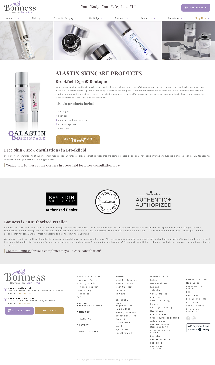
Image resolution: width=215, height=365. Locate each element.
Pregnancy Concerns (193, 310)
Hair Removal (158, 321)
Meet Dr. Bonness (127, 280)
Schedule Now (196, 7)
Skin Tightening (160, 300)
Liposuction (123, 322)
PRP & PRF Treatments (157, 347)
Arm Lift (121, 326)
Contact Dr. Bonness (21, 165)
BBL (188, 292)
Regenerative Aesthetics (194, 287)
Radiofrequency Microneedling (160, 325)
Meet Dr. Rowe (125, 283)
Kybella (155, 287)
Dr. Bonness (200, 155)
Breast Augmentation (125, 304)
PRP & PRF (192, 295)
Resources (146, 18)
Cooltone (156, 297)
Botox (154, 280)
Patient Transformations (90, 304)
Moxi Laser (193, 283)
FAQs (80, 297)
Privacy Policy (88, 331)
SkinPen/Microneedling (165, 318)
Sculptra (155, 336)
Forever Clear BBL (197, 279)
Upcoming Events (88, 280)
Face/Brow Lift (125, 333)
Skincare (120, 18)
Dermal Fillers (159, 283)
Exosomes (156, 343)
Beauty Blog (84, 290)
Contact (83, 324)
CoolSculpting (159, 294)
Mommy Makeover (127, 312)
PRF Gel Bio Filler (197, 299)
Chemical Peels (160, 314)
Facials (154, 304)
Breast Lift (122, 319)
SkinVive (155, 290)
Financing (84, 318)
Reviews (121, 294)
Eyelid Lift (122, 329)
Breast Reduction (127, 316)
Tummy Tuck (123, 309)
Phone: (20, 302)
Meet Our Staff (125, 287)
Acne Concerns (195, 306)
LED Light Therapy (162, 307)
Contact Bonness (18, 251)
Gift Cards (49, 319)
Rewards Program (88, 287)
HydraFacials (158, 311)
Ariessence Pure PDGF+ (160, 331)
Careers (120, 290)
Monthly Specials (88, 283)
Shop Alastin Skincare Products (78, 139)
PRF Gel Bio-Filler (161, 339)
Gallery (36, 18)
